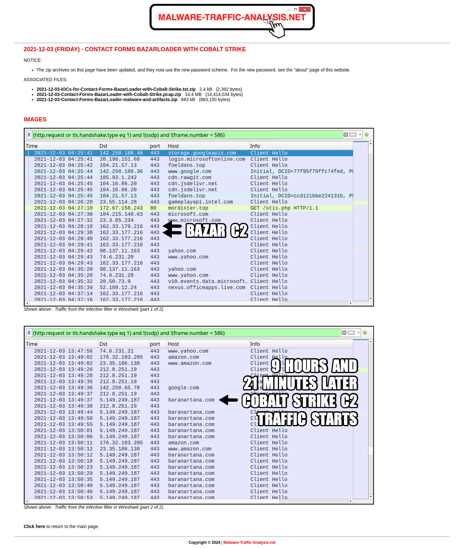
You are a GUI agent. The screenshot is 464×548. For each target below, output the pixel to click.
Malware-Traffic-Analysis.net (249, 542)
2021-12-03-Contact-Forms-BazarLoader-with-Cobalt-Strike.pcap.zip (109, 94)
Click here (34, 526)
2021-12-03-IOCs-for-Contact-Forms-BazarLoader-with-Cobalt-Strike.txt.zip (116, 89)
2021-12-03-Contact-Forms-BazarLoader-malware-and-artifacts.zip (107, 99)
